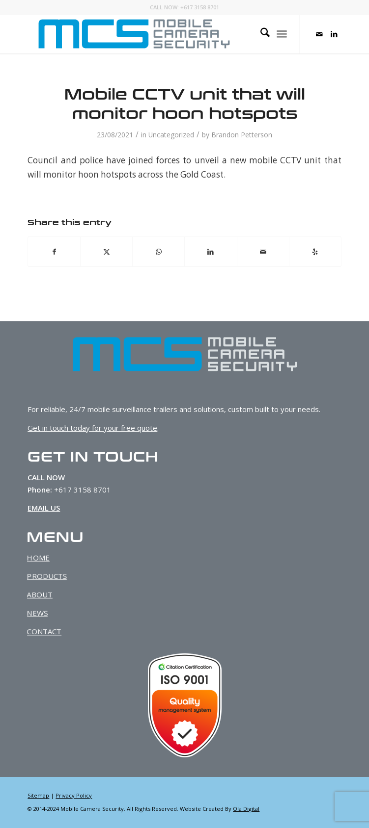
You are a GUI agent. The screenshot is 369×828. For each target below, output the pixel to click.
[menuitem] (260, 33)
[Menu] (282, 34)
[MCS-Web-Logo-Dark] (153, 33)
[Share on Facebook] (54, 251)
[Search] (260, 33)
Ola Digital (246, 808)
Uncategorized (171, 134)
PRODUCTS (52, 576)
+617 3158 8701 (199, 7)
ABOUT (45, 593)
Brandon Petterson (241, 134)
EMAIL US (42, 508)
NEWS (43, 611)
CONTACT (49, 629)
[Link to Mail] (319, 34)
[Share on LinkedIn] (210, 251)
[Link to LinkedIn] (334, 34)
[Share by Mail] (263, 251)
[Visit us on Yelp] (315, 251)
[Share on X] (106, 251)
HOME (44, 558)
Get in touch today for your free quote (92, 428)
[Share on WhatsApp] (158, 251)
